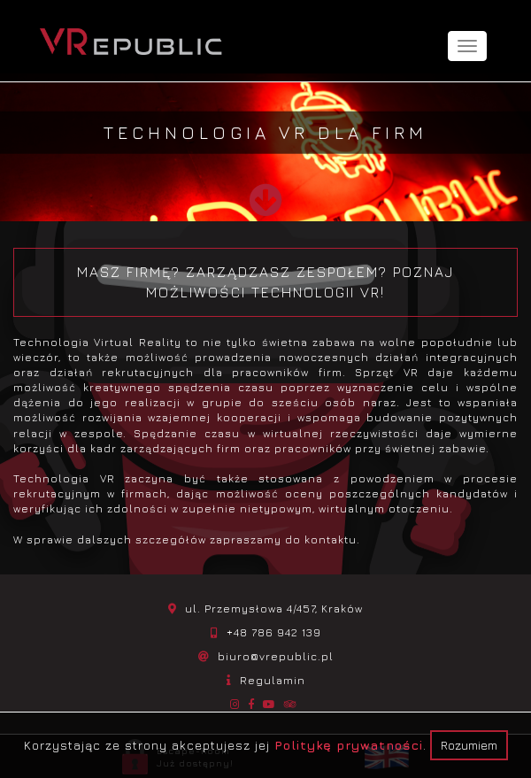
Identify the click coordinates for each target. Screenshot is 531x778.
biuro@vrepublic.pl (276, 656)
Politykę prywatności (348, 744)
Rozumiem (469, 744)
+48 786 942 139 (274, 632)
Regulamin (272, 680)
